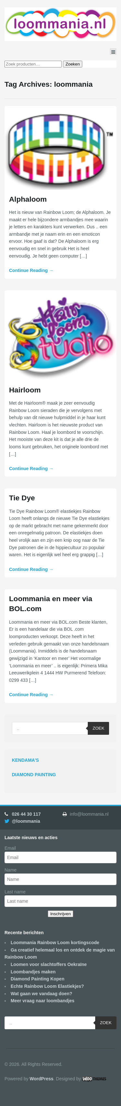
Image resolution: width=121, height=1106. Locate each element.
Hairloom (25, 390)
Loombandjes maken (33, 971)
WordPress (42, 1078)
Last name (15, 891)
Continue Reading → (31, 270)
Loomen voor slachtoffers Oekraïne (49, 964)
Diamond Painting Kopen (37, 978)
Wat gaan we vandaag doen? (41, 993)
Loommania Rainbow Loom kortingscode (55, 942)
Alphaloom (28, 199)
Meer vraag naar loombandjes (43, 1000)
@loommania (26, 821)
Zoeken (73, 64)
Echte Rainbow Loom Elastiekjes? (47, 986)
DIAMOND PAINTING (34, 774)
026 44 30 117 (26, 814)
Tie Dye (22, 498)
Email (10, 848)
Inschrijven (60, 913)
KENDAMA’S (25, 760)
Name (10, 870)
